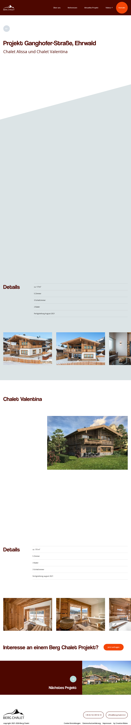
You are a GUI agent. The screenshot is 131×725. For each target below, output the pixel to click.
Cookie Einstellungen (72, 723)
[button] (97, 348)
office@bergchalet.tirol (116, 715)
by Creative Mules (120, 723)
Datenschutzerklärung (92, 723)
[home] (9, 7)
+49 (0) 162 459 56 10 (93, 715)
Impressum (107, 723)
